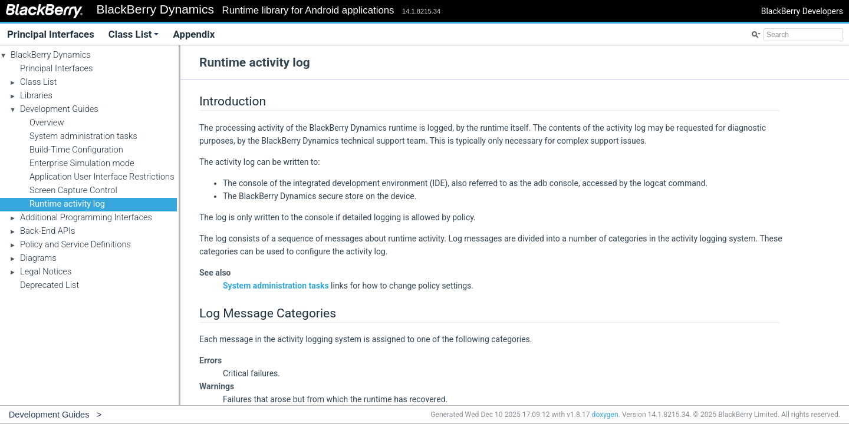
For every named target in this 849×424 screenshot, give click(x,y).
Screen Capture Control (73, 190)
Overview (46, 122)
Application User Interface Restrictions (102, 176)
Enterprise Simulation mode (81, 163)
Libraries (36, 95)
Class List (133, 34)
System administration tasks (83, 136)
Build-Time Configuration (76, 149)
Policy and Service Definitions (75, 244)
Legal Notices (45, 271)
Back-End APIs (47, 231)
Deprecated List (49, 285)
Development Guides (59, 109)
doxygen (605, 414)
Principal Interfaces (50, 34)
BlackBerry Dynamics (51, 54)
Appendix (194, 34)
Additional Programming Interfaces (86, 217)
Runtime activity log (67, 203)
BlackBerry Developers (802, 11)
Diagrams (38, 258)
